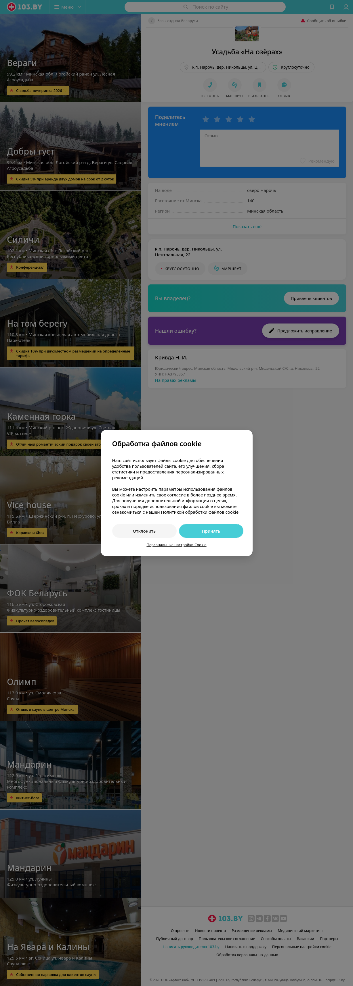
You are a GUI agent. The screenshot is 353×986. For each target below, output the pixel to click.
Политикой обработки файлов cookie (199, 512)
